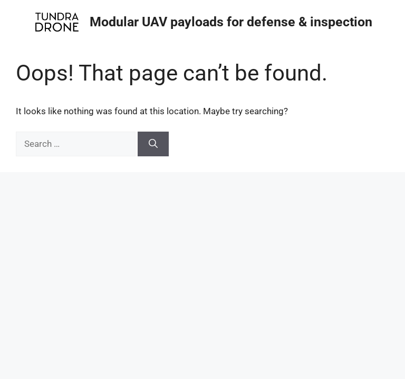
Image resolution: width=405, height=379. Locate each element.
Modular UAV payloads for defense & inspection (231, 21)
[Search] (153, 144)
